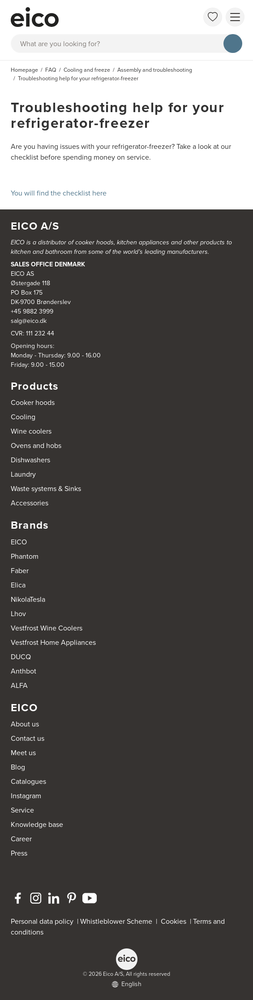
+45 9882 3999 (32, 311)
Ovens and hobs (36, 445)
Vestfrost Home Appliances (53, 642)
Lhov (18, 614)
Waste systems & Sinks (46, 488)
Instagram (26, 796)
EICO (19, 542)
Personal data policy (42, 921)
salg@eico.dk (29, 321)
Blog (18, 767)
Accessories (29, 503)
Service (22, 810)
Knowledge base (37, 824)
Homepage (24, 70)
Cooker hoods (33, 402)
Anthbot (23, 671)
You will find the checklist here (59, 193)
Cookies (175, 921)
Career (21, 839)
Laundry (23, 474)
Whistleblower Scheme (116, 921)
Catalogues (28, 781)
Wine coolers (31, 431)
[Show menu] (235, 17)
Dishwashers (30, 460)
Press (19, 853)
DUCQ (21, 657)
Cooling (23, 417)
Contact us (27, 738)
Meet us (23, 753)
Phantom (25, 556)
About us (25, 724)
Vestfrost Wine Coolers (46, 628)
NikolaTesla (28, 599)
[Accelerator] (93, 17)
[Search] (232, 43)
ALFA (19, 685)
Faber (20, 570)
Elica (18, 585)
